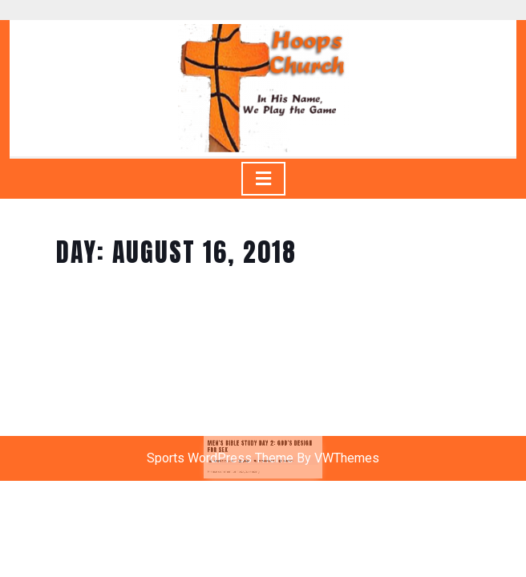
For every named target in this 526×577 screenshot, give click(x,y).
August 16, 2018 (235, 467)
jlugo (251, 467)
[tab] (263, 179)
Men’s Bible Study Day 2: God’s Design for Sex (261, 456)
